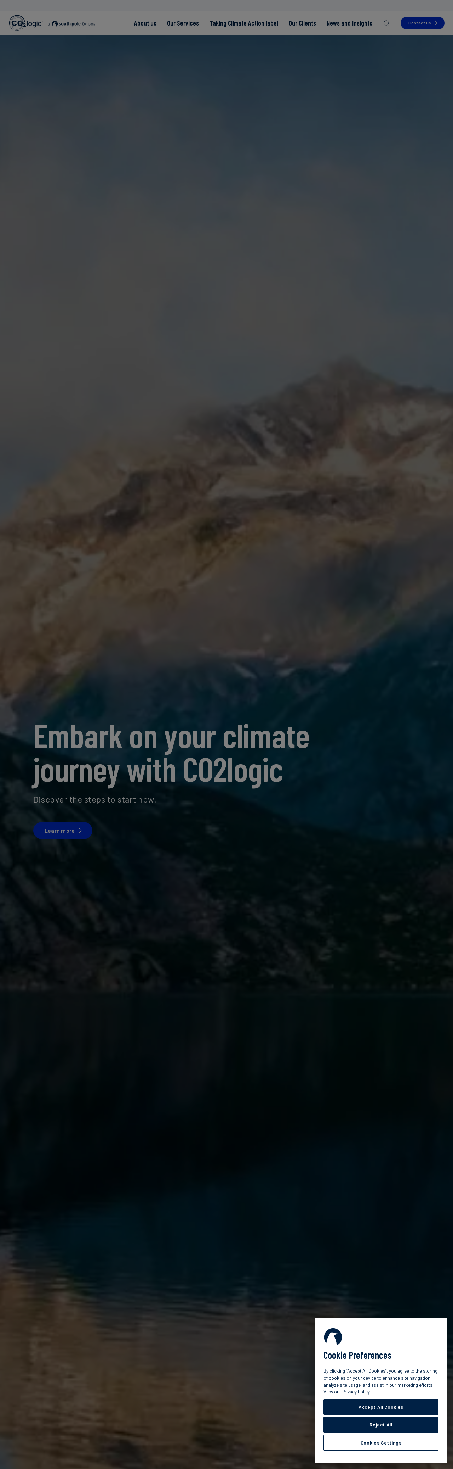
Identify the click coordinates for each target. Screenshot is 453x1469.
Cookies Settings (381, 1443)
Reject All (380, 1425)
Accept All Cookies (381, 1407)
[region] (381, 1390)
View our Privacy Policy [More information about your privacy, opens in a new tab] (346, 1392)
